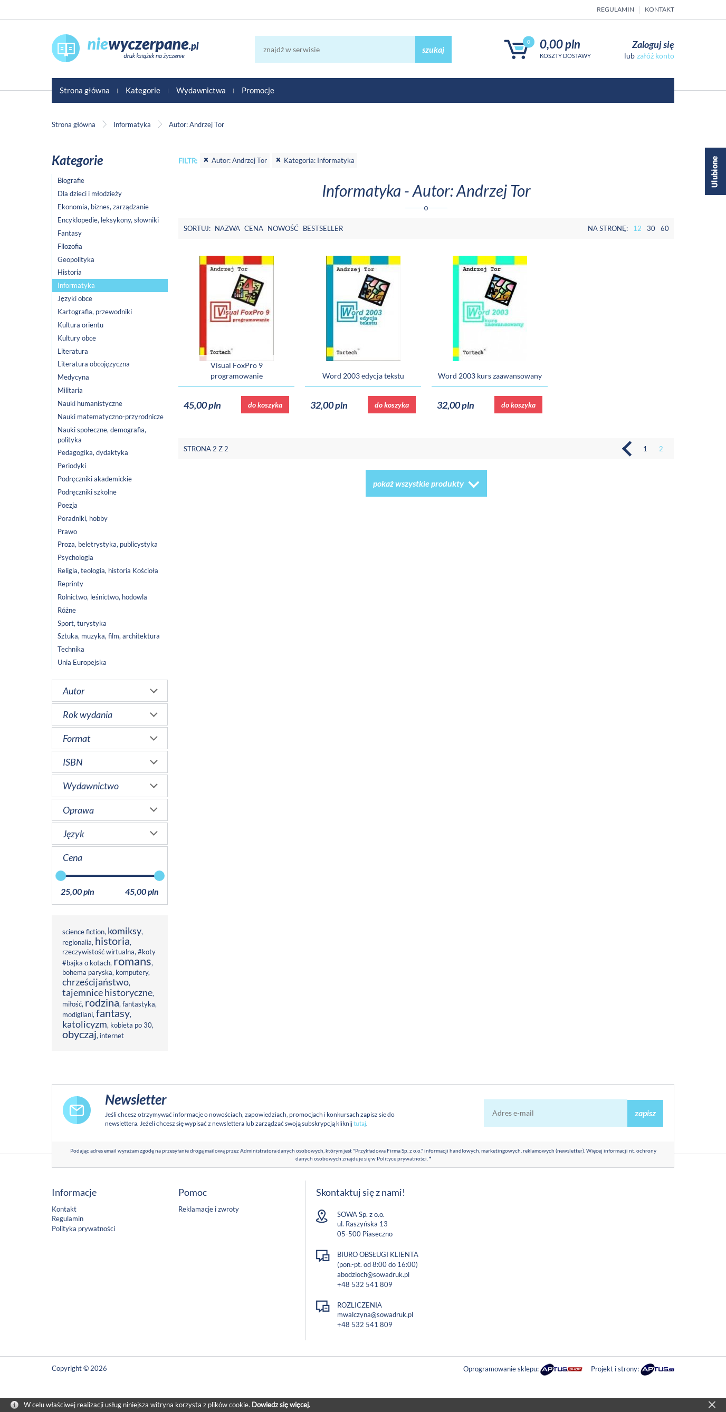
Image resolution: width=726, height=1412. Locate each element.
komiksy (124, 930)
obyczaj (79, 1034)
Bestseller (323, 228)
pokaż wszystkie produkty (418, 483)
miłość (72, 1004)
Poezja (68, 505)
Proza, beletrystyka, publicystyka (108, 544)
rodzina (102, 1003)
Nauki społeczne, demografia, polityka (102, 434)
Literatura (73, 351)
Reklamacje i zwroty (208, 1209)
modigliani (77, 1014)
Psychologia (75, 557)
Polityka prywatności (83, 1228)
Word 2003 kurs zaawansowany (490, 375)
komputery (132, 972)
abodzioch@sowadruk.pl (373, 1274)
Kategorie (143, 90)
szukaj (433, 49)
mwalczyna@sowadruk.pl (375, 1314)
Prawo (67, 531)
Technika (71, 649)
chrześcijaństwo (95, 982)
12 (637, 228)
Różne (67, 610)
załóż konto (655, 55)
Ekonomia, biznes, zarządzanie (103, 206)
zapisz (645, 1113)
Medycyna (73, 377)
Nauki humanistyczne (90, 403)
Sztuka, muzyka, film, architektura (109, 636)
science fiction (83, 931)
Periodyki (72, 465)
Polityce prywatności (402, 1158)
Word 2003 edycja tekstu (363, 375)
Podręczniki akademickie (95, 479)
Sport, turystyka (82, 623)
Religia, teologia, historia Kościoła (108, 570)
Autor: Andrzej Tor (235, 160)
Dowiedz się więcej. (281, 1404)
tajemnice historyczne (107, 992)
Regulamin (615, 9)
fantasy (113, 1013)
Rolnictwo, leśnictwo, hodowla (102, 597)
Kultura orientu (80, 325)
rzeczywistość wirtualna (98, 951)
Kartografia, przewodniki (95, 311)
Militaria (70, 390)
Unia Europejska (82, 662)
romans (132, 961)
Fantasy (70, 233)
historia (112, 941)
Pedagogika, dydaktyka (93, 452)
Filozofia (70, 246)
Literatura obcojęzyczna (94, 364)
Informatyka (76, 285)
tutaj (360, 1123)
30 (651, 228)
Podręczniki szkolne (87, 492)
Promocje (258, 90)
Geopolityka (76, 259)
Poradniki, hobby (83, 518)
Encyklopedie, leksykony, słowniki (108, 220)
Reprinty (70, 583)
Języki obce (75, 298)
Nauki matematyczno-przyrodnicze (111, 416)
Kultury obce (77, 338)
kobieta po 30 (131, 1025)
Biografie (71, 180)
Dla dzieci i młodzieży (90, 193)
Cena (253, 228)
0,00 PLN (560, 44)
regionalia (77, 942)
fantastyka (138, 1004)
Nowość (283, 228)
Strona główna (85, 90)
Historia (70, 272)
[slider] (60, 876)
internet (112, 1035)
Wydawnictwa (201, 90)
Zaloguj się (653, 44)
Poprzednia (629, 449)
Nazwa (227, 228)
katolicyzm (84, 1024)
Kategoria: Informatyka (315, 160)
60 (665, 228)
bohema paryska (87, 972)
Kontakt (659, 9)
